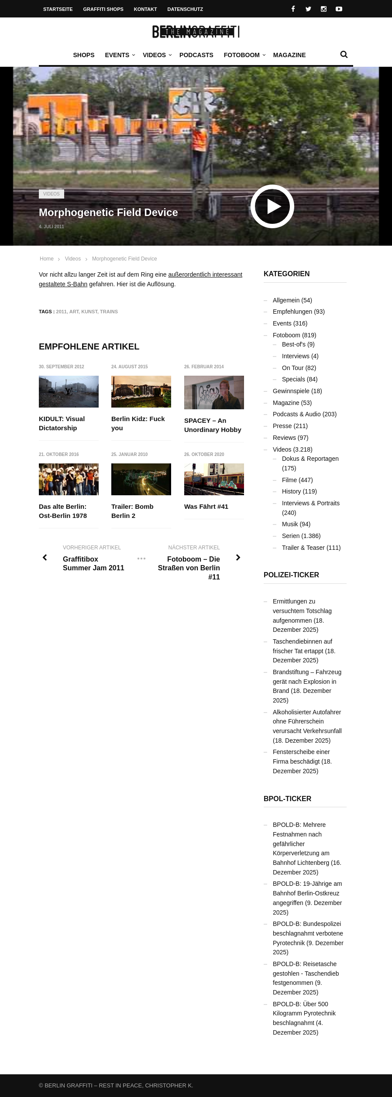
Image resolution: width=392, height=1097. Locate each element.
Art (74, 311)
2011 (61, 311)
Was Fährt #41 (206, 507)
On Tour (293, 367)
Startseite (58, 9)
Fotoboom (244, 54)
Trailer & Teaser (303, 547)
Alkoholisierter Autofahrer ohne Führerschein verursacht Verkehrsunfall (307, 721)
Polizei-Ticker (291, 575)
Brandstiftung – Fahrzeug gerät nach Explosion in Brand (307, 681)
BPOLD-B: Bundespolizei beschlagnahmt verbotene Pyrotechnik (308, 933)
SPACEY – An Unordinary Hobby (212, 425)
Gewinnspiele (291, 390)
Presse (282, 425)
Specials (293, 379)
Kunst (89, 311)
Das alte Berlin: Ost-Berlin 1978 (63, 511)
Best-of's (294, 344)
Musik (290, 524)
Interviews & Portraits (311, 503)
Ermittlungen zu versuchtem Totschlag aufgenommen (302, 611)
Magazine (289, 54)
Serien (290, 535)
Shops (83, 54)
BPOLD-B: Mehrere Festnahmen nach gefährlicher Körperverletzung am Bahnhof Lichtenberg (301, 843)
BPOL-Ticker (287, 798)
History (291, 491)
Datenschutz (185, 9)
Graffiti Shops (103, 9)
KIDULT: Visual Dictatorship (62, 423)
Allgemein (286, 300)
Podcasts (196, 54)
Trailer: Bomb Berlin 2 (133, 511)
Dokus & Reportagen (310, 458)
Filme (289, 480)
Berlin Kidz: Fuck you (138, 423)
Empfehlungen (292, 311)
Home (47, 259)
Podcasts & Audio (297, 414)
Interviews (295, 356)
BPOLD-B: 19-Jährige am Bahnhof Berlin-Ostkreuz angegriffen (307, 893)
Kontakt (145, 9)
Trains (109, 311)
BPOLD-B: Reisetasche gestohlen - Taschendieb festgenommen (306, 973)
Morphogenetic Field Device (124, 259)
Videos (156, 54)
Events (119, 54)
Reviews (284, 437)
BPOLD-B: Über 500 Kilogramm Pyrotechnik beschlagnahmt (304, 1013)
